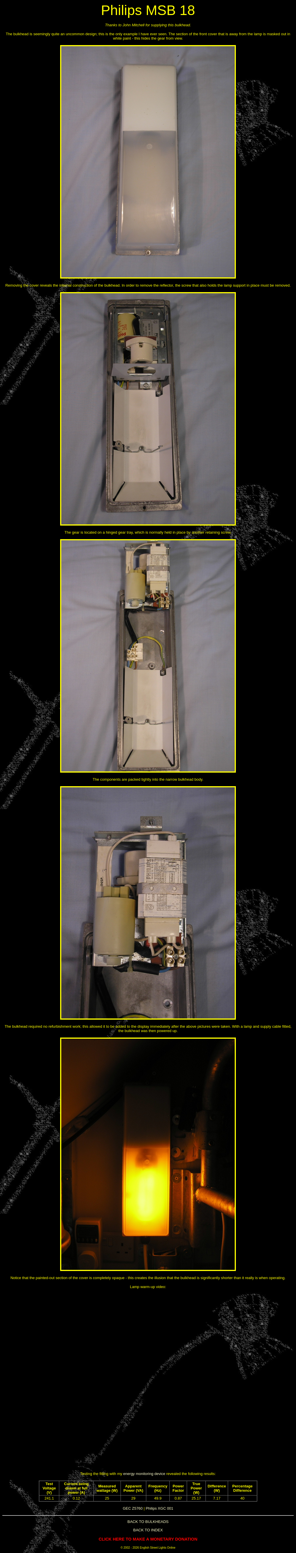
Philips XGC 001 (159, 1508)
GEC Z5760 (133, 1508)
